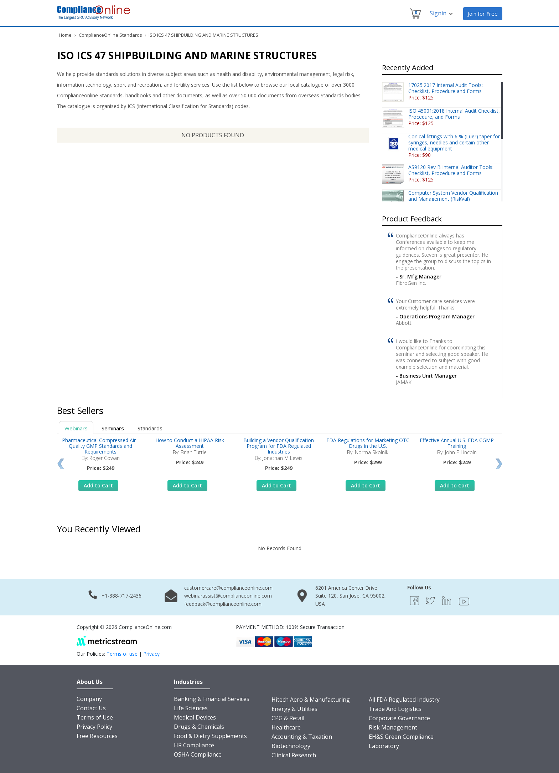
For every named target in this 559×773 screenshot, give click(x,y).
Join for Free (483, 13)
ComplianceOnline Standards (110, 35)
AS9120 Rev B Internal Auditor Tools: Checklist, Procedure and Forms (450, 170)
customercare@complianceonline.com (228, 587)
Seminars (113, 428)
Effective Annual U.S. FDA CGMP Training (457, 443)
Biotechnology (290, 746)
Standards (150, 428)
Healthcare (286, 727)
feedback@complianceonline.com (223, 603)
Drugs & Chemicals (199, 727)
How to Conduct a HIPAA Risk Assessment (189, 443)
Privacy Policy (94, 727)
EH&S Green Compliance (401, 737)
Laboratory (384, 746)
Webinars (76, 428)
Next (499, 464)
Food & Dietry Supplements (210, 736)
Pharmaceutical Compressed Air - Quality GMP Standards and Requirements (100, 446)
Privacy (151, 653)
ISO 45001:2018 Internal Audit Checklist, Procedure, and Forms (454, 113)
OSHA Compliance (198, 754)
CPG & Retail (287, 718)
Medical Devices (195, 717)
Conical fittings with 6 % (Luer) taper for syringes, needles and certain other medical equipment (454, 142)
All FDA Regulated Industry (404, 699)
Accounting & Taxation (301, 737)
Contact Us (91, 708)
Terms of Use (95, 717)
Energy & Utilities (294, 709)
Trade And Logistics (395, 709)
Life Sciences (191, 708)
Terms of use (122, 653)
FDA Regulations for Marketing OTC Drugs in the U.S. (367, 443)
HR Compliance (194, 745)
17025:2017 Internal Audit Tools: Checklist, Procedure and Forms (445, 88)
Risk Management (393, 727)
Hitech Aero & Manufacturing (310, 699)
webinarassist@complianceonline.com (228, 595)
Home (65, 35)
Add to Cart (98, 485)
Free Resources (97, 736)
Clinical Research (293, 755)
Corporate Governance (399, 718)
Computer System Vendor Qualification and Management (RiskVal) (453, 195)
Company (89, 699)
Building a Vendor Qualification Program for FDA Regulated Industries (278, 446)
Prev (60, 464)
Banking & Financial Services (211, 699)
